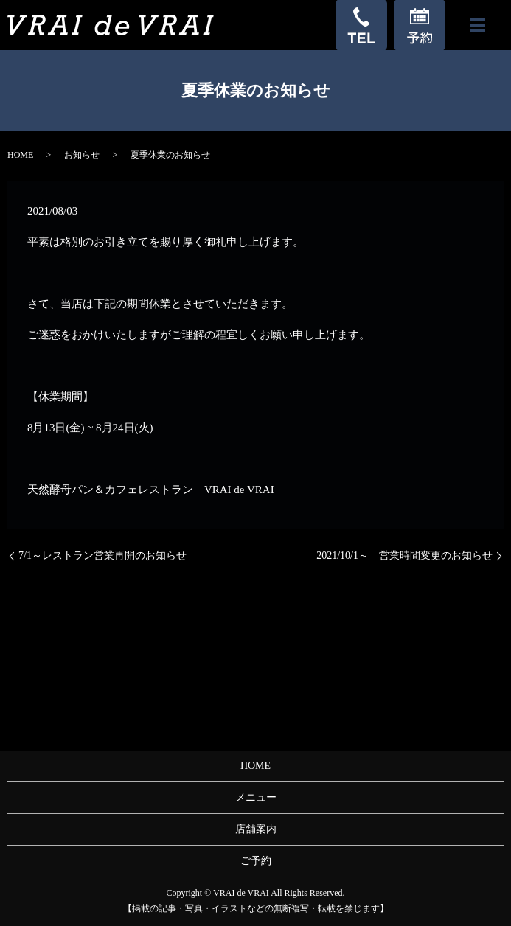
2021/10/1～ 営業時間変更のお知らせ (404, 555)
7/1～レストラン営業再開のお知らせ (102, 555)
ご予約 (255, 860)
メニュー (256, 797)
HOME (20, 155)
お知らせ (82, 155)
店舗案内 (256, 829)
